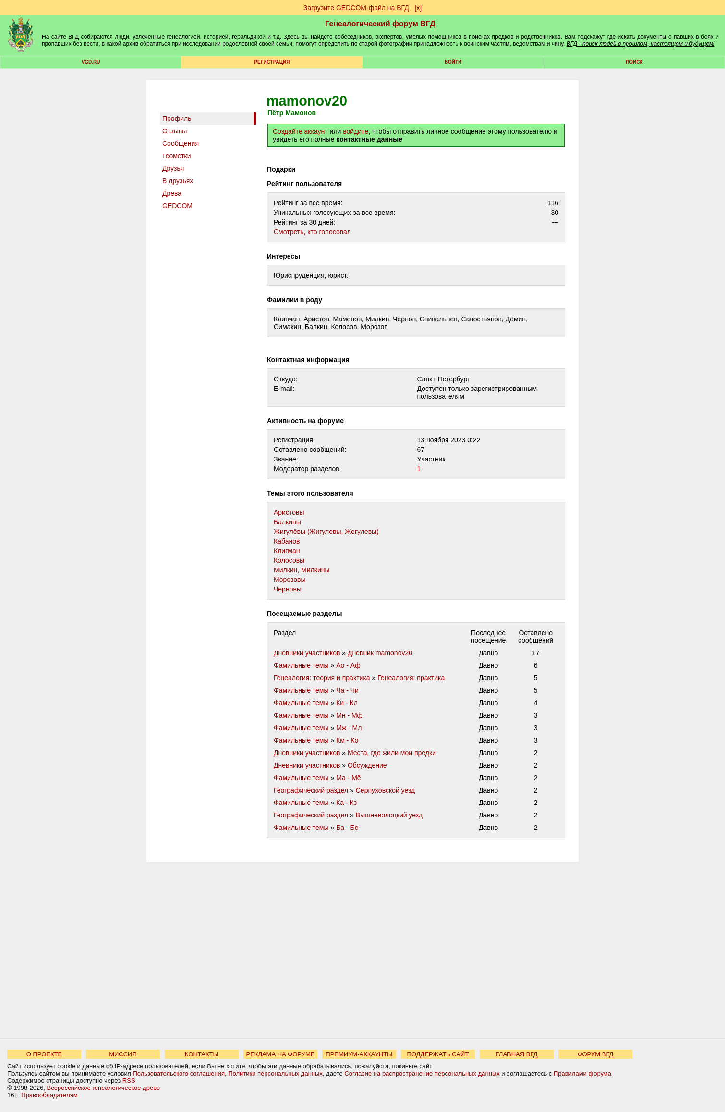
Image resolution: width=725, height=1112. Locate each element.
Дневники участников (307, 653)
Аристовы (289, 512)
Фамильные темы (301, 665)
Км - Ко (347, 740)
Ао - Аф (348, 665)
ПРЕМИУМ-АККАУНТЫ (359, 1054)
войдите (355, 131)
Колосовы (289, 560)
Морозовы (290, 579)
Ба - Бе (347, 827)
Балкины (287, 522)
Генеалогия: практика (411, 678)
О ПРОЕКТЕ (44, 1054)
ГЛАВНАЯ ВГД (517, 1054)
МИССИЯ (123, 1054)
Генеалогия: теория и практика (322, 678)
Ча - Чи (347, 690)
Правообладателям (49, 1095)
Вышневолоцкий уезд (389, 815)
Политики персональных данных (275, 1073)
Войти (453, 62)
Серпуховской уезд (385, 790)
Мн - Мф (349, 715)
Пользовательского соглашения (179, 1073)
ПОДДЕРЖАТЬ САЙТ (438, 1054)
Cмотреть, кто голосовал (312, 232)
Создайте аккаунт (300, 131)
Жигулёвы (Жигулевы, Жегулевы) (326, 531)
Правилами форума (582, 1073)
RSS (128, 1080)
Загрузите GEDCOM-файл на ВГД (356, 8)
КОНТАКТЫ (201, 1054)
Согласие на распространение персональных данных (421, 1073)
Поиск (634, 62)
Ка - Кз (346, 802)
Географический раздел (311, 790)
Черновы (288, 589)
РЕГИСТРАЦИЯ (272, 62)
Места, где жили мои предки (392, 753)
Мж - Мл (349, 728)
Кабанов (287, 541)
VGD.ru (91, 62)
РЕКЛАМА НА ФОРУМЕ (280, 1054)
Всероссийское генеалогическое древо (103, 1087)
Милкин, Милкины (302, 570)
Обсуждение (367, 765)
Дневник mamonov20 (380, 653)
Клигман (287, 551)
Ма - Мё (348, 777)
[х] (418, 8)
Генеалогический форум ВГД (380, 24)
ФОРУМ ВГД (596, 1054)
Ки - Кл (347, 703)
